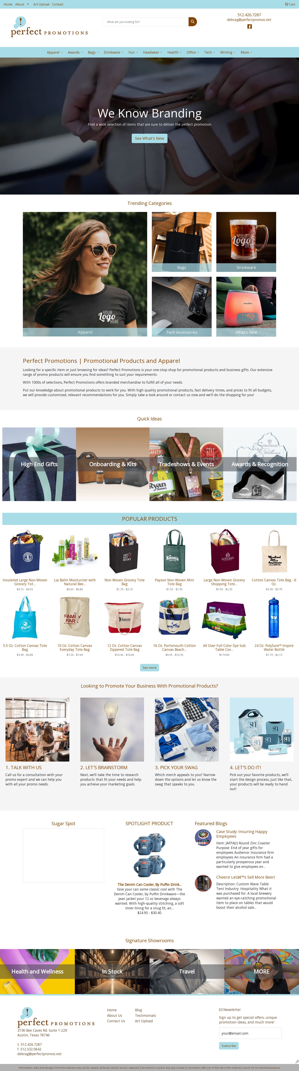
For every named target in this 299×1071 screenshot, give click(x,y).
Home (8, 4)
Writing (228, 52)
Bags (93, 52)
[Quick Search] (145, 21)
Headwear (152, 52)
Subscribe (229, 1046)
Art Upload (41, 4)
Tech (209, 52)
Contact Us (116, 1021)
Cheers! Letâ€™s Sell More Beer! (245, 877)
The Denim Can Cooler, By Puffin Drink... (150, 884)
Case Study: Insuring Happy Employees (241, 834)
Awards (75, 52)
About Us (114, 1015)
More (246, 52)
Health (174, 52)
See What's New (149, 138)
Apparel (55, 52)
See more (150, 667)
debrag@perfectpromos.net (249, 19)
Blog (138, 1010)
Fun (133, 52)
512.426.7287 (249, 14)
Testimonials (145, 1015)
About (19, 4)
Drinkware (114, 52)
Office (193, 52)
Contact (57, 4)
